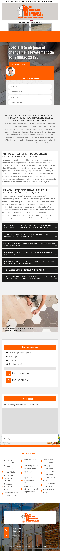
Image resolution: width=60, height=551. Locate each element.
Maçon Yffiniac (8, 472)
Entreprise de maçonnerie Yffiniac (8, 487)
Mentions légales (43, 546)
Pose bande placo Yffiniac (49, 490)
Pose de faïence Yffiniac (48, 478)
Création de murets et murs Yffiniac (10, 494)
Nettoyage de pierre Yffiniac (47, 466)
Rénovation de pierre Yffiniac (47, 472)
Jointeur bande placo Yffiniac (48, 484)
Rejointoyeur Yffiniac (27, 472)
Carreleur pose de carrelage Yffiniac (29, 466)
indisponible (13, 1)
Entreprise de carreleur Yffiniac (9, 467)
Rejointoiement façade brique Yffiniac (28, 480)
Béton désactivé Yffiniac (28, 460)
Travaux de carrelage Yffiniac (9, 461)
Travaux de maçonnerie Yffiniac (7, 478)
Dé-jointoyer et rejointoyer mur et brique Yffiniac (29, 489)
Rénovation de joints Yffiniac (47, 460)
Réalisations (19, 64)
